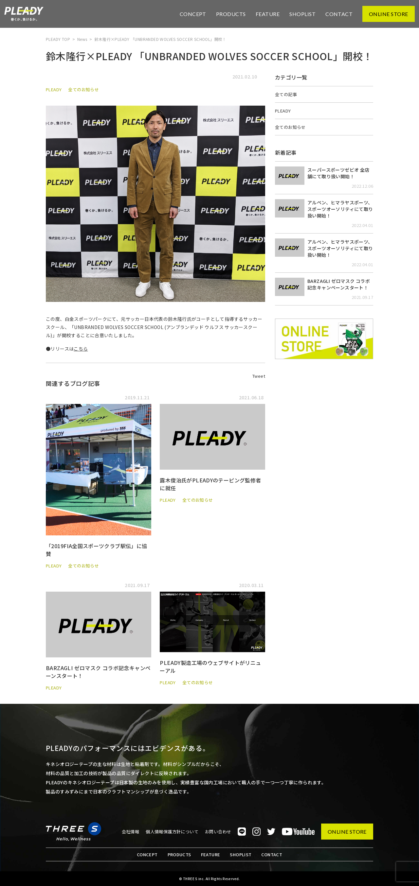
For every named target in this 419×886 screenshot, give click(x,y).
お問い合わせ (218, 831)
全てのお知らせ (83, 89)
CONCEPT (193, 14)
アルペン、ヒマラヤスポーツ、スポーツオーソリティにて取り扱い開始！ (340, 209)
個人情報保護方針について (172, 831)
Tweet (258, 376)
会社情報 (130, 831)
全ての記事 (286, 94)
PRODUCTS (231, 14)
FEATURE (268, 14)
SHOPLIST (302, 14)
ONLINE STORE (388, 14)
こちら (81, 348)
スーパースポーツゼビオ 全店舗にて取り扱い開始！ (338, 173)
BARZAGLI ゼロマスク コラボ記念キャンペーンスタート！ (338, 284)
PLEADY (54, 89)
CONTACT (339, 14)
